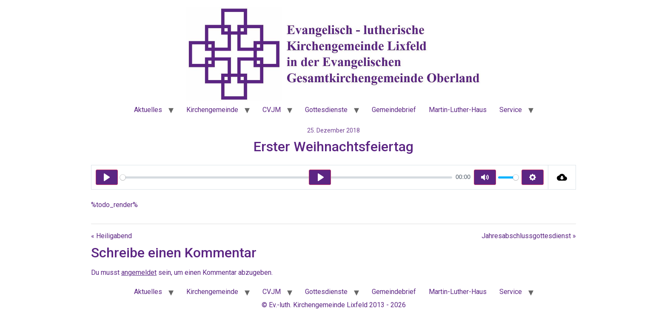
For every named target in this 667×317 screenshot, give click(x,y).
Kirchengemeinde (212, 110)
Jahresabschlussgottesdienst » (529, 236)
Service (510, 110)
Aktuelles (148, 110)
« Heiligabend (111, 236)
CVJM (271, 110)
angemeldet (139, 272)
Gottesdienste (326, 110)
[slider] (286, 177)
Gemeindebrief (394, 110)
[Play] (107, 177)
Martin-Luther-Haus (458, 110)
